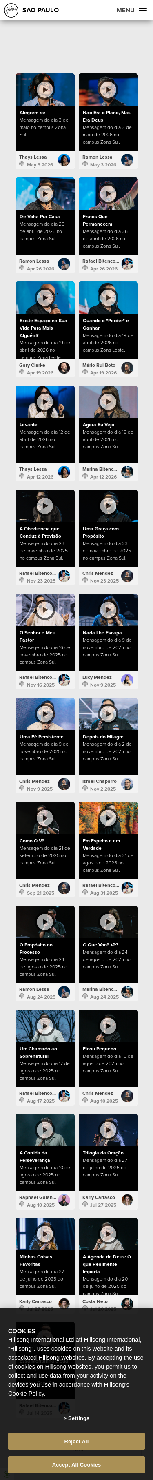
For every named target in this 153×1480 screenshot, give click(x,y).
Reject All (76, 1441)
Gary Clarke (32, 365)
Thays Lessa (33, 157)
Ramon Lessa (97, 157)
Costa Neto (95, 1301)
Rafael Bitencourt (102, 261)
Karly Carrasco (98, 1197)
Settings (78, 1418)
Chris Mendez (97, 573)
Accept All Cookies (76, 1465)
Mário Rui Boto (98, 365)
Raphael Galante (38, 1197)
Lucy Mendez (97, 677)
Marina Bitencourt (102, 469)
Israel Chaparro (99, 781)
